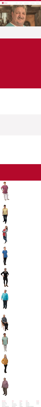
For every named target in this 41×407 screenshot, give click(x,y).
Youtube (37, 403)
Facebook (37, 402)
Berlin (20, 402)
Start (12, 402)
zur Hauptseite (3, 0)
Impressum (27, 405)
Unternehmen (14, 403)
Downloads (27, 402)
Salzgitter (21, 403)
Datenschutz (28, 403)
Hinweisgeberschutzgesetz (30, 406)
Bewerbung (13, 406)
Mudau (21, 405)
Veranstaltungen (14, 405)
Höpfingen (21, 406)
